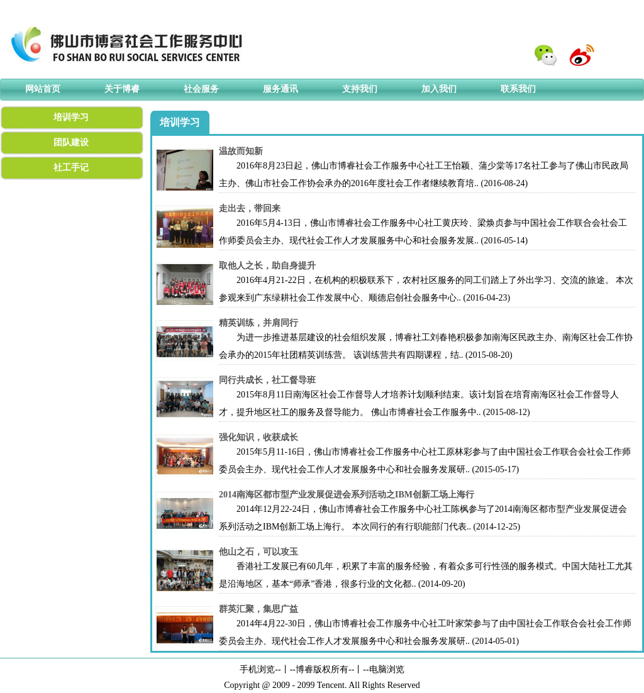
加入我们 (439, 89)
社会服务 (201, 89)
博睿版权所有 (322, 669)
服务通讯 (280, 89)
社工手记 (71, 167)
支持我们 (359, 89)
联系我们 (518, 89)
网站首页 (42, 89)
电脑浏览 (386, 669)
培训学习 (71, 117)
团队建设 (71, 142)
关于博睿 (122, 89)
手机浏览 (257, 669)
